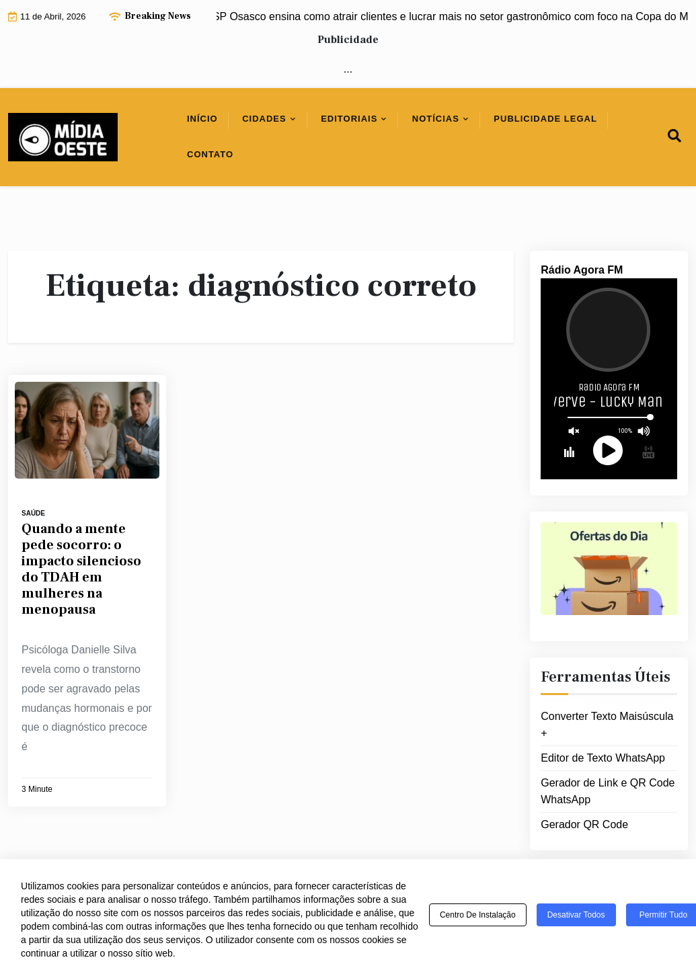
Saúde (33, 513)
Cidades (264, 119)
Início (202, 119)
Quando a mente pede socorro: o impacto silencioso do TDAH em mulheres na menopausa (81, 569)
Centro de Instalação (478, 915)
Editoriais (349, 119)
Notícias (435, 119)
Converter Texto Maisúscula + (607, 725)
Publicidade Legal (545, 119)
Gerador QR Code (584, 824)
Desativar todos (576, 915)
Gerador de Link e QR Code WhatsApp (607, 791)
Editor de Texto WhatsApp (603, 758)
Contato (210, 154)
